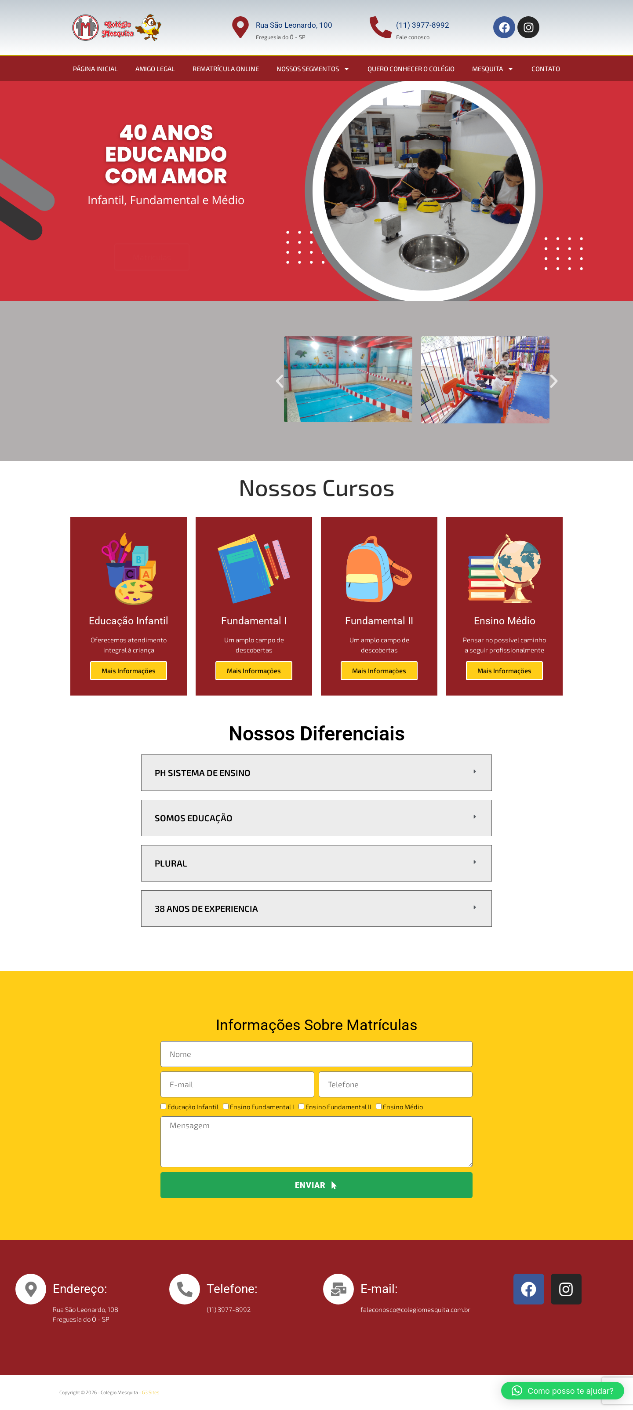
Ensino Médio (403, 1107)
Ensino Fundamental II (338, 1107)
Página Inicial (95, 69)
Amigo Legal (155, 69)
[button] (279, 381)
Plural (171, 863)
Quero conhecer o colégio (411, 69)
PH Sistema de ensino (203, 772)
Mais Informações (129, 670)
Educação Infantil (192, 1107)
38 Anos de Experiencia (206, 908)
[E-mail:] (338, 1289)
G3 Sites (151, 1392)
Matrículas (152, 230)
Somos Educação (194, 817)
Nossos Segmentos (313, 69)
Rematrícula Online (226, 69)
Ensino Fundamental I (262, 1107)
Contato (545, 69)
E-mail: (379, 1289)
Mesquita (493, 69)
